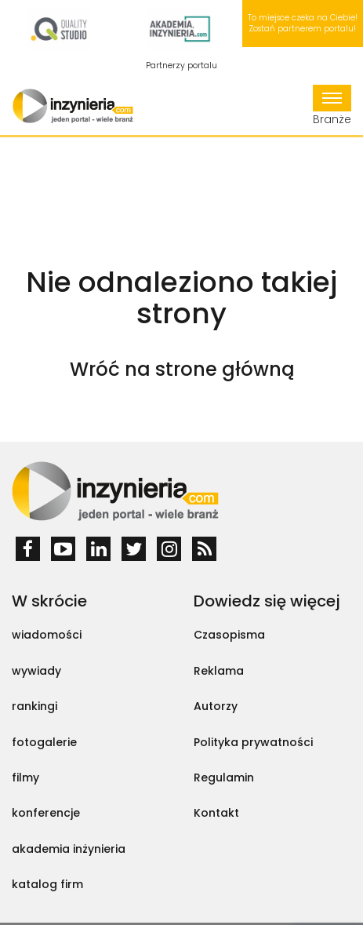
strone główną (224, 369)
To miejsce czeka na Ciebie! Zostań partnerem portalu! (303, 23)
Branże (332, 106)
